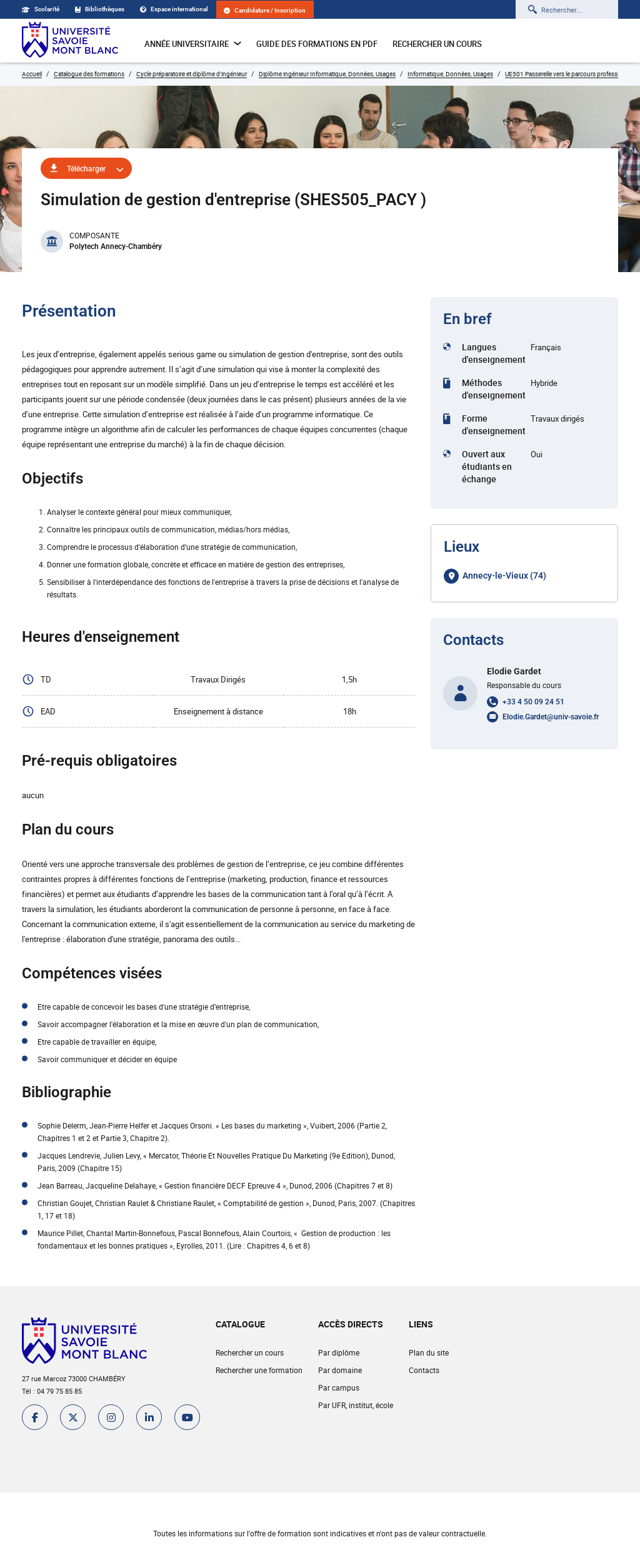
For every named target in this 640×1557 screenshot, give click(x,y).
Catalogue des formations (89, 73)
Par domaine (340, 1370)
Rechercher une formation (259, 1370)
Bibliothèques (99, 9)
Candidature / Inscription (265, 10)
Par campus (338, 1387)
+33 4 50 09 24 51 (533, 701)
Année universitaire (192, 43)
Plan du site (429, 1352)
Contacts (424, 1370)
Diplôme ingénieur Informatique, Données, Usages (327, 73)
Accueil (32, 73)
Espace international (174, 9)
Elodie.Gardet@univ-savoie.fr (550, 717)
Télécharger (86, 168)
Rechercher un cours (437, 43)
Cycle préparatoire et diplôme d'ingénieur (191, 73)
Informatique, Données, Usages (450, 73)
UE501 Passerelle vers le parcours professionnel (569, 73)
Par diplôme (338, 1352)
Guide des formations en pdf (317, 43)
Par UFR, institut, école (355, 1405)
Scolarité (40, 9)
